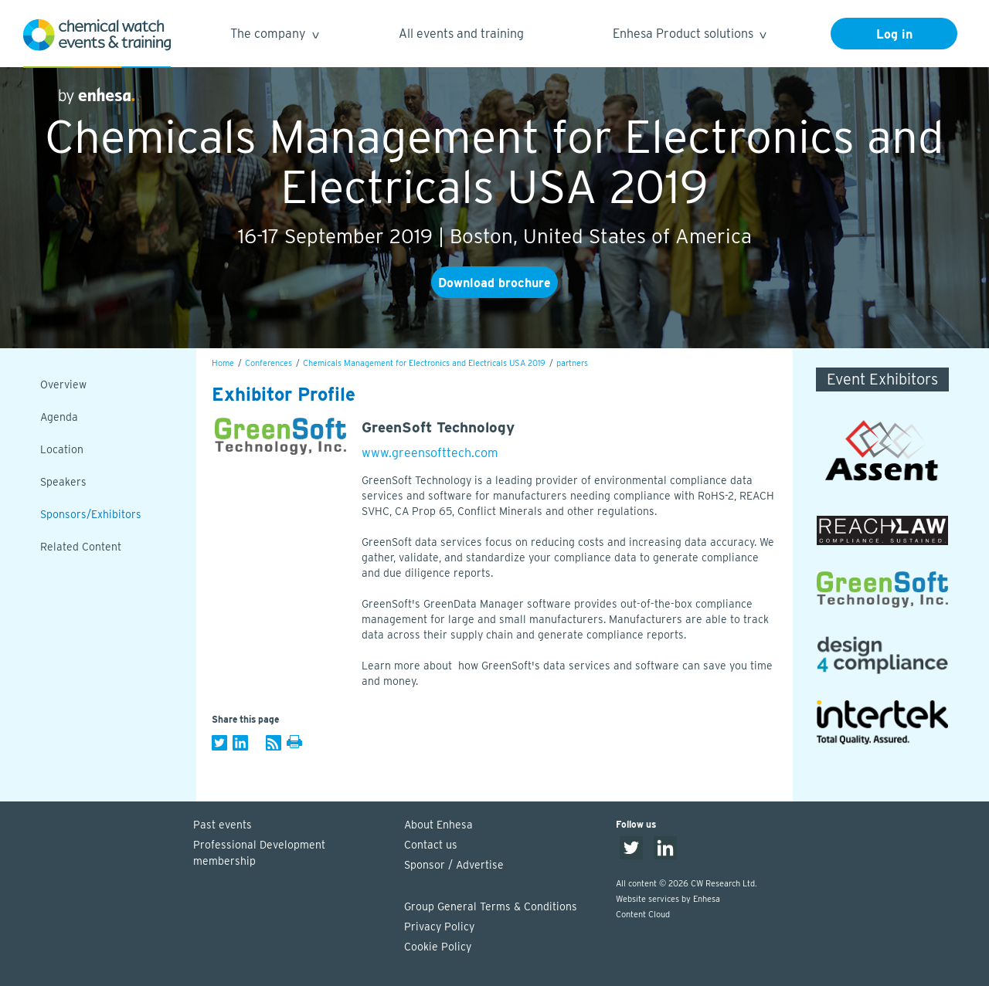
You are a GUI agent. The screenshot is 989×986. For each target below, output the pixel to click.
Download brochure (494, 283)
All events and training (461, 33)
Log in (894, 34)
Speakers (63, 482)
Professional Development (291, 854)
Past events (222, 824)
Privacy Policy (439, 926)
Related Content (80, 546)
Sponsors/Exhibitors (90, 514)
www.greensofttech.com (430, 453)
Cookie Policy (437, 946)
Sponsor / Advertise (454, 865)
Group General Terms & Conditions (490, 906)
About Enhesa (438, 824)
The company (274, 36)
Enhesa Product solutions (689, 36)
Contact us (430, 845)
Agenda (59, 417)
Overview (63, 384)
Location (61, 449)
